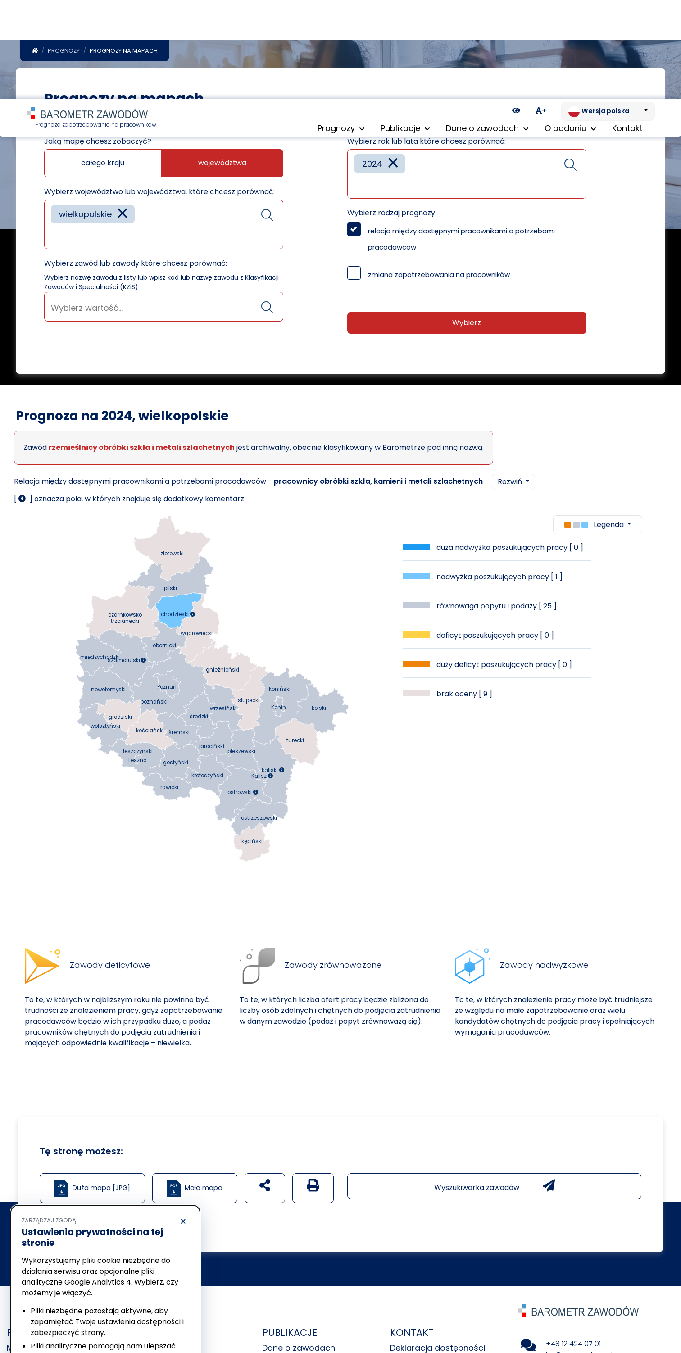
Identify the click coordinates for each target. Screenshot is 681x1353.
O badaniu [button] (570, 31)
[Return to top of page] (669, 1314)
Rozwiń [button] (511, 482)
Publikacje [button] (405, 31)
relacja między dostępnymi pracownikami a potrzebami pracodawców (461, 239)
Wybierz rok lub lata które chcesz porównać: (426, 141)
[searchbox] (54, 235)
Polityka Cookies (134, 1286)
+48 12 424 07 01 (573, 1344)
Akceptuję (148, 1319)
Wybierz (466, 323)
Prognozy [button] (341, 31)
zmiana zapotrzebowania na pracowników (439, 274)
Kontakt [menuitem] (627, 31)
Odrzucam (62, 1319)
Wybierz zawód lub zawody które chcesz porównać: (135, 263)
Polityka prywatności (51, 1295)
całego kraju (102, 163)
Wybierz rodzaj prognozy (391, 213)
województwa (222, 163)
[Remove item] (122, 214)
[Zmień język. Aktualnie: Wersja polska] (608, 13)
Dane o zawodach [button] (487, 31)
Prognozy (64, 50)
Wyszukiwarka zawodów (494, 1186)
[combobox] (163, 224)
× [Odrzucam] (183, 1123)
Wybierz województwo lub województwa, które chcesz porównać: (159, 191)
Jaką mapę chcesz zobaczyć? (97, 141)
